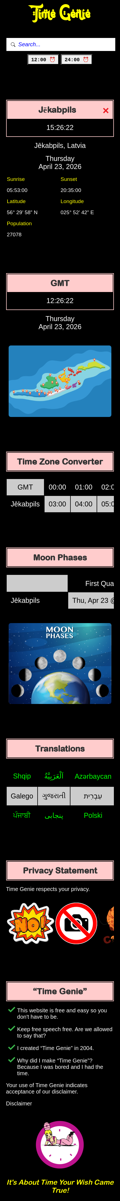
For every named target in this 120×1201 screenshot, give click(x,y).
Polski (93, 815)
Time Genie (60, 14)
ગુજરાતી (54, 796)
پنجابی (54, 815)
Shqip (22, 776)
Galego (22, 796)
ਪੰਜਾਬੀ (22, 815)
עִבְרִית (93, 796)
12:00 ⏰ (43, 60)
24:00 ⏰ (77, 60)
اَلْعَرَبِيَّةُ (53, 776)
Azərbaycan (93, 776)
